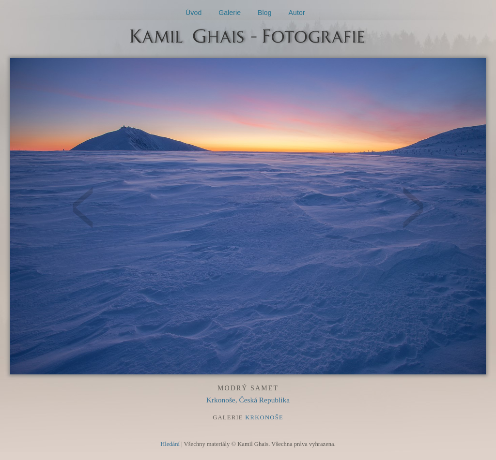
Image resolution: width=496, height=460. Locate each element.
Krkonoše (264, 417)
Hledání (170, 444)
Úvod (194, 12)
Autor (297, 12)
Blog (265, 12)
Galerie (229, 12)
